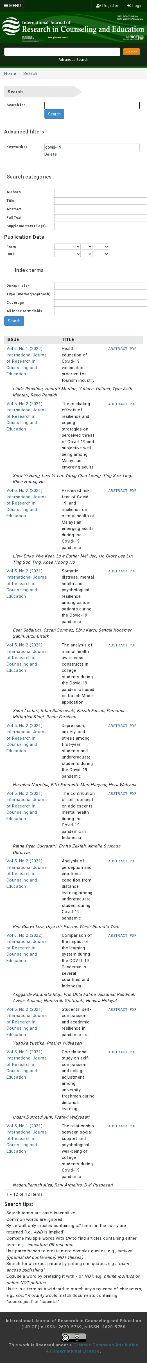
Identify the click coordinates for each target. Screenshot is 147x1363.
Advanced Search (73, 60)
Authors (13, 192)
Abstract (14, 209)
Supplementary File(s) (26, 226)
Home (10, 73)
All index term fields (24, 311)
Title (10, 200)
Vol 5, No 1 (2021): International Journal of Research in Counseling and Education (27, 1064)
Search (30, 73)
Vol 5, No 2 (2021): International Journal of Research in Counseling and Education (27, 416)
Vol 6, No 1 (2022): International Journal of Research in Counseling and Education (27, 361)
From (11, 247)
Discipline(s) (17, 285)
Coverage (15, 302)
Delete (50, 154)
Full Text (13, 217)
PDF (133, 349)
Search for (15, 105)
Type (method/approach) (28, 294)
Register (107, 5)
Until (10, 254)
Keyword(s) (16, 147)
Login (135, 5)
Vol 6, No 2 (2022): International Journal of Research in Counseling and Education (27, 948)
